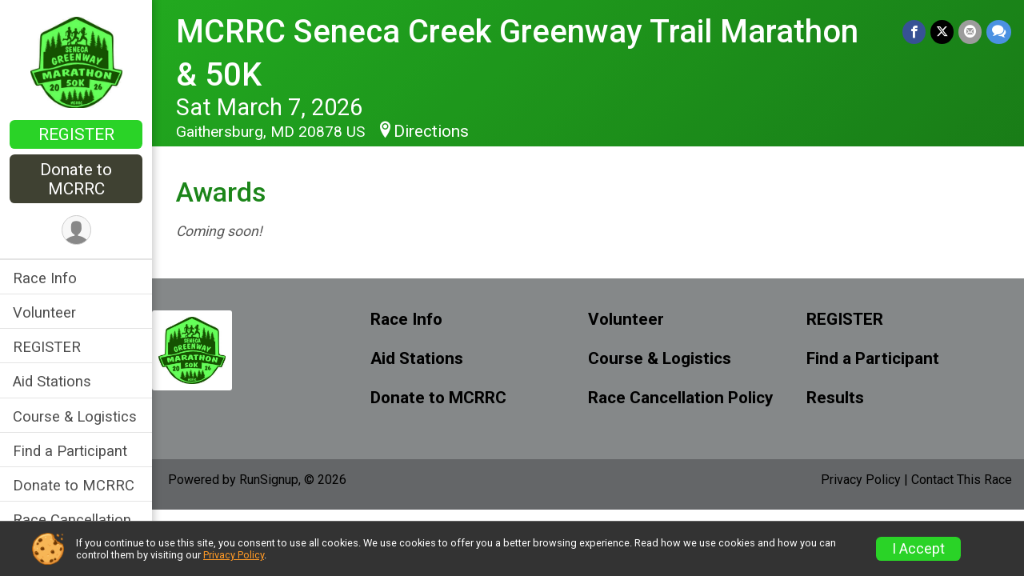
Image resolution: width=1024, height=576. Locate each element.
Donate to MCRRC (76, 179)
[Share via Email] (970, 31)
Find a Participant (70, 450)
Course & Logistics (75, 416)
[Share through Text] (998, 31)
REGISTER (76, 134)
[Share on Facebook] (914, 31)
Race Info (45, 278)
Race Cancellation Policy (680, 398)
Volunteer (44, 312)
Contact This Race (961, 479)
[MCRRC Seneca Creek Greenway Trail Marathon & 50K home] (76, 61)
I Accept (918, 549)
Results (835, 398)
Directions (431, 131)
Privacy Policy (861, 479)
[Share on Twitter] (942, 31)
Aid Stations (52, 381)
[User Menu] (76, 230)
